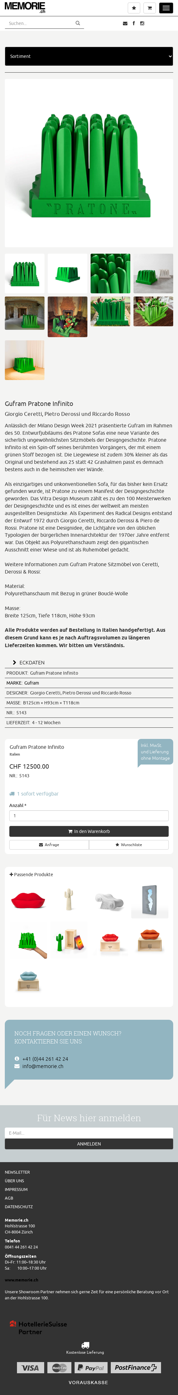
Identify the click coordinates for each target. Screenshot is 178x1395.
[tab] (89, 662)
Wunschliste (129, 844)
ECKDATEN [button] (27, 662)
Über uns (14, 1180)
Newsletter (17, 1172)
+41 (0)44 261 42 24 (45, 1059)
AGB (9, 1198)
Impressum (16, 1189)
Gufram (22, 683)
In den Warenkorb (89, 831)
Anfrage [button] (49, 844)
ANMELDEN (89, 1143)
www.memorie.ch (21, 1279)
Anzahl (18, 805)
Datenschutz (19, 1206)
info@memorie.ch (42, 1066)
